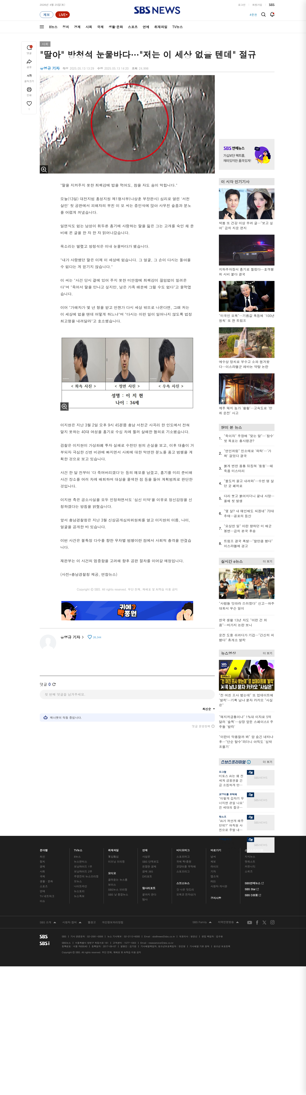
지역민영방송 (228, 922)
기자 (213, 871)
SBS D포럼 (253, 894)
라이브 (214, 866)
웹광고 (92, 922)
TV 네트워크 (47, 896)
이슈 (42, 901)
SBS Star (252, 888)
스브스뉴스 (183, 882)
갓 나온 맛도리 (185, 889)
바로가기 (215, 849)
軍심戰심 (113, 857)
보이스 (112, 884)
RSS (213, 881)
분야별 (44, 849)
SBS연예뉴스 (254, 882)
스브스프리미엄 (254, 849)
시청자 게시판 (218, 886)
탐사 (145, 899)
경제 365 (147, 871)
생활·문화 (116, 26)
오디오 (112, 872)
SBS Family (202, 922)
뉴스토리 (79, 891)
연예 (146, 26)
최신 (42, 857)
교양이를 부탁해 (228, 794)
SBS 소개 (48, 922)
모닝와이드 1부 (83, 866)
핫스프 (222, 816)
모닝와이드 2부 (83, 871)
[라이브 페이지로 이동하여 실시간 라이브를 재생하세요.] (62, 14)
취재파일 (160, 26)
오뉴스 (78, 881)
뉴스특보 (79, 896)
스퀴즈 (249, 871)
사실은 (146, 857)
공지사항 (215, 898)
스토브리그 (183, 871)
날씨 (213, 857)
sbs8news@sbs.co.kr (163, 936)
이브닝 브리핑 (116, 861)
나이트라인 (80, 886)
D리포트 (147, 876)
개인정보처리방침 (112, 922)
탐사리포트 (148, 887)
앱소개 (214, 876)
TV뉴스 (177, 26)
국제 (100, 26)
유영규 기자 (72, 637)
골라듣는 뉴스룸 (117, 880)
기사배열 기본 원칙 (199, 946)
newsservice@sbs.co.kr (160, 942)
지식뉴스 (250, 857)
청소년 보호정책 (222, 946)
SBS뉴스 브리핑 (117, 889)
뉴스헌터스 (80, 861)
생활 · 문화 (46, 881)
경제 (77, 26)
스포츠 (133, 26)
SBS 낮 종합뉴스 (118, 894)
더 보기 (266, 561)
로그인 (241, 4)
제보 (213, 861)
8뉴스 (53, 26)
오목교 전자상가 (186, 894)
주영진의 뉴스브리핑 (86, 876)
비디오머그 (183, 849)
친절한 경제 (149, 866)
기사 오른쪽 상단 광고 (245, 102)
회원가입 (257, 4)
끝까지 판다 (149, 894)
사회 (88, 26)
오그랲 (222, 771)
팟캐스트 (250, 861)
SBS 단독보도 (150, 861)
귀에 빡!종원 (184, 861)
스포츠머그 (183, 857)
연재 (145, 849)
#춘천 (253, 15)
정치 (65, 26)
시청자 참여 (72, 922)
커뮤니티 (250, 866)
